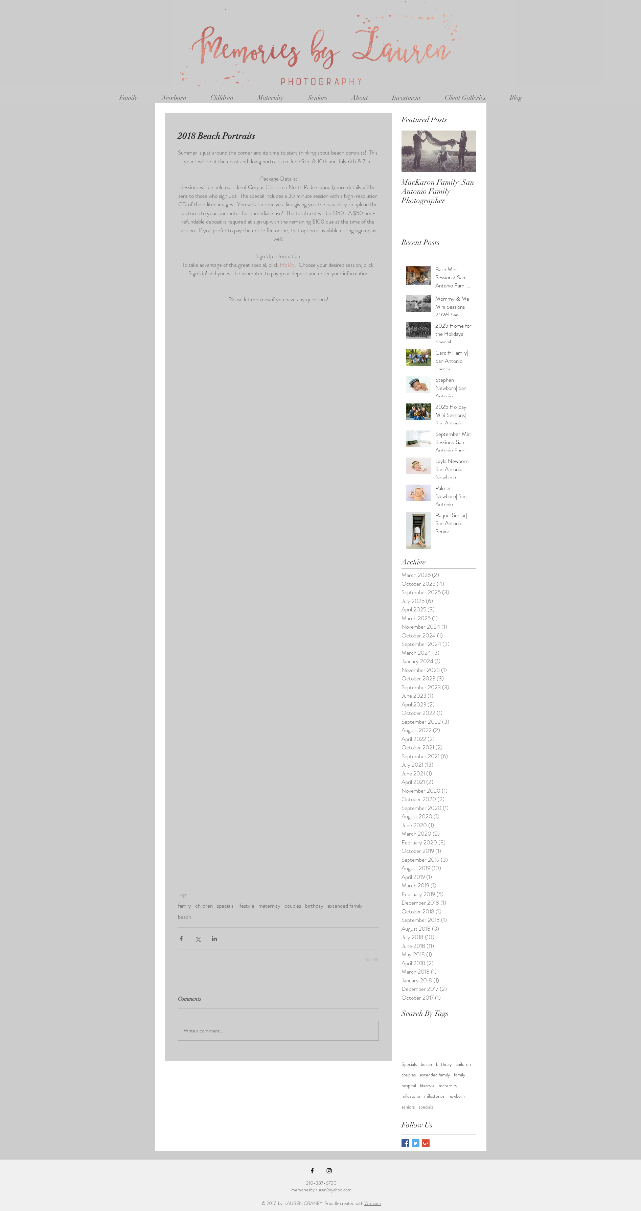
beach (184, 917)
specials (225, 905)
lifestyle (245, 905)
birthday (314, 905)
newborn (457, 1096)
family (184, 905)
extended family (345, 905)
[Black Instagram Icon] (329, 1170)
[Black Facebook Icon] (312, 1170)
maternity (269, 905)
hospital (409, 1085)
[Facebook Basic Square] (405, 1143)
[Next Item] (465, 151)
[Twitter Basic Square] (415, 1143)
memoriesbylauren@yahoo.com (321, 1189)
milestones (434, 1096)
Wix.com (372, 1203)
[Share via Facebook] (181, 938)
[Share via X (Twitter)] (197, 938)
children (204, 905)
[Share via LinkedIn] (214, 938)
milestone (411, 1096)
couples (292, 905)
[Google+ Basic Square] (426, 1143)
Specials (409, 1064)
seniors (408, 1107)
